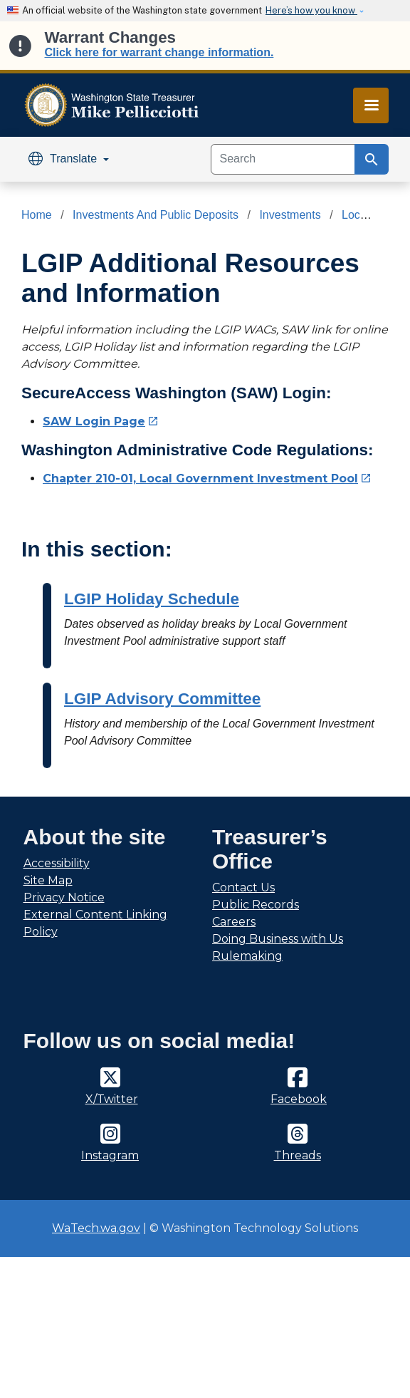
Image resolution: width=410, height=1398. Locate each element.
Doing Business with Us (277, 939)
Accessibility (56, 863)
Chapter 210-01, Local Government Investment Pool (207, 478)
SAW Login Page (101, 421)
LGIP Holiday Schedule (151, 599)
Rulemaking (247, 956)
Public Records (255, 904)
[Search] (283, 159)
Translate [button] (64, 158)
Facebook (298, 1099)
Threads (297, 1155)
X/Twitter (111, 1099)
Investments (289, 215)
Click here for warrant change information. (159, 52)
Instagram (110, 1155)
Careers (234, 921)
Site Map (48, 880)
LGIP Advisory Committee (162, 699)
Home (36, 215)
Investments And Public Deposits (155, 215)
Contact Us (243, 887)
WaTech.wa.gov (96, 1228)
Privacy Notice (64, 897)
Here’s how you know (311, 10)
